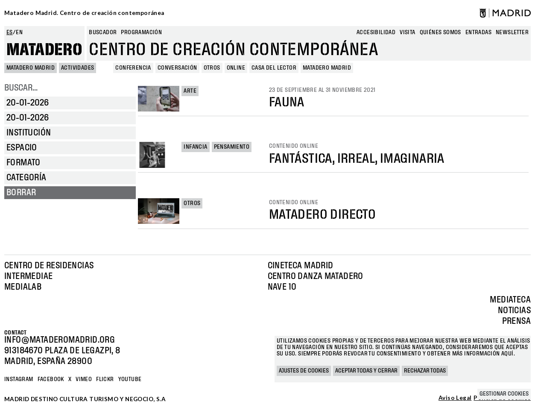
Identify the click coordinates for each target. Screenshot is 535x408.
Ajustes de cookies (304, 371)
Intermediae (28, 276)
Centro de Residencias (49, 265)
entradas (478, 32)
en (19, 32)
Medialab (22, 287)
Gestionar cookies (504, 394)
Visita (407, 32)
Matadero (44, 50)
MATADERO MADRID (30, 68)
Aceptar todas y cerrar (366, 371)
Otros (192, 203)
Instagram (18, 379)
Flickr (105, 379)
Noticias (514, 310)
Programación (141, 32)
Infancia (195, 147)
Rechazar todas (425, 371)
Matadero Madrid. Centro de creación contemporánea (84, 12)
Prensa (516, 321)
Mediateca (510, 300)
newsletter (512, 32)
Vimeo (84, 379)
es (9, 32)
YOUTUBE (130, 379)
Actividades (77, 68)
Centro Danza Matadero (315, 276)
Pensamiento (231, 147)
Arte (190, 91)
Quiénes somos (440, 32)
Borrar (21, 192)
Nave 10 (282, 287)
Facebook (51, 379)
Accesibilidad (376, 32)
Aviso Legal (455, 398)
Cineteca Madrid (300, 265)
